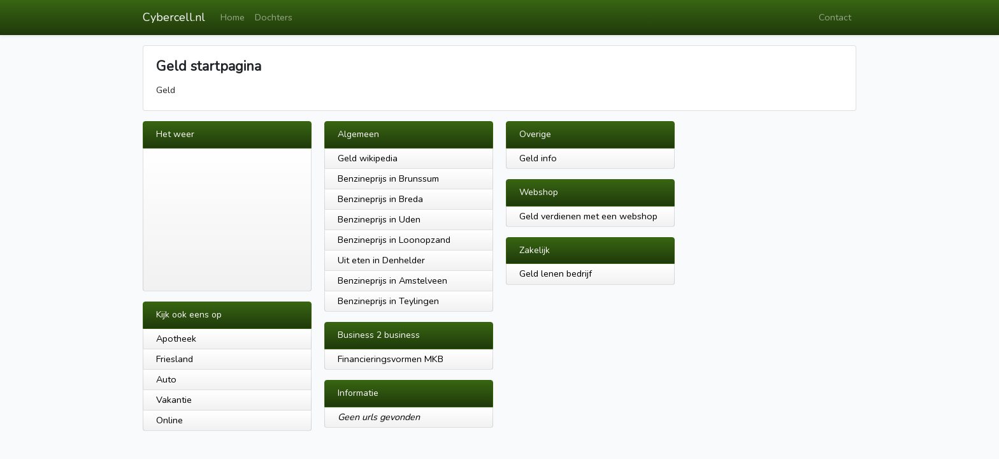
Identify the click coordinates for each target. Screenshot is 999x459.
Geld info (538, 158)
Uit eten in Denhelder (381, 260)
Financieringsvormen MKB (390, 359)
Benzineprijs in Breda (380, 199)
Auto (166, 379)
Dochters (273, 17)
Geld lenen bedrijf (555, 273)
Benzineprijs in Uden (379, 219)
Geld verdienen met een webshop (588, 216)
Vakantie (174, 399)
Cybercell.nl (174, 17)
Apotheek (176, 338)
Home (232, 17)
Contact (835, 17)
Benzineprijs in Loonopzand (394, 239)
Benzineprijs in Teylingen (388, 301)
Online (169, 420)
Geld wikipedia (368, 158)
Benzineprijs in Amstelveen (392, 280)
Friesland (174, 359)
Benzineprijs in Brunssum (388, 178)
